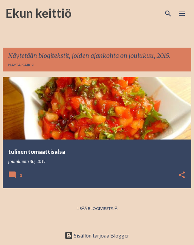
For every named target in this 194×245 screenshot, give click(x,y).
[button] (182, 175)
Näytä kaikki (21, 64)
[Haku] (168, 13)
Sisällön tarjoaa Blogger (97, 235)
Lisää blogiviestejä (97, 208)
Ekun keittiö (38, 12)
